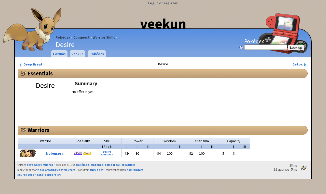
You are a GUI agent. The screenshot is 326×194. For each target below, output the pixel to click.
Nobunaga (54, 153)
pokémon (82, 165)
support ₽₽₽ (53, 174)
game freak (112, 165)
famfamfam (135, 170)
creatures (128, 165)
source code (25, 174)
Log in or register (163, 3)
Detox (299, 64)
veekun (163, 24)
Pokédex (63, 37)
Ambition (107, 154)
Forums (59, 54)
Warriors (38, 130)
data (39, 174)
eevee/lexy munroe (39, 165)
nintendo (96, 165)
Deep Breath (32, 64)
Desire (107, 151)
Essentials (40, 73)
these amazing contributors (55, 170)
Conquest (81, 37)
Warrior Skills (104, 37)
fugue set (97, 170)
